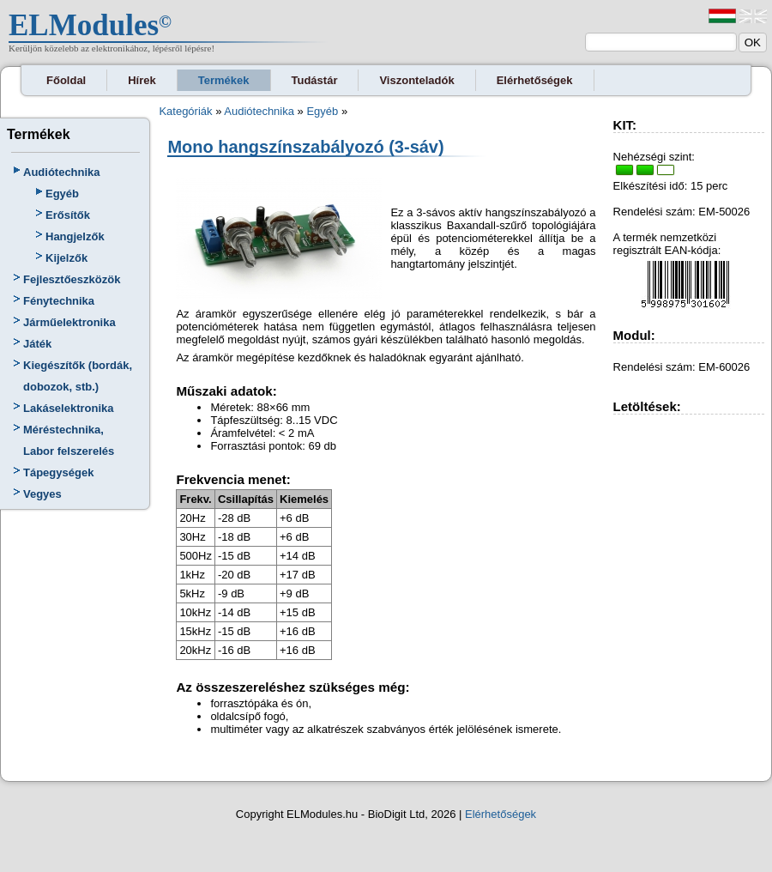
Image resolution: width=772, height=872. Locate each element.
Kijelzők (66, 257)
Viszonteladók (416, 80)
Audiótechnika (61, 172)
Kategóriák (185, 111)
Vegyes (42, 493)
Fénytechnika (58, 300)
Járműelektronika (69, 322)
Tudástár (315, 80)
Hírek (142, 80)
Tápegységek (58, 472)
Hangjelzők (75, 236)
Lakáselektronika (68, 408)
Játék (37, 343)
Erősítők (67, 215)
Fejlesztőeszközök (71, 279)
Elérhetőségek (535, 80)
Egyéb (62, 193)
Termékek (224, 80)
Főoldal (66, 80)
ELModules (84, 25)
